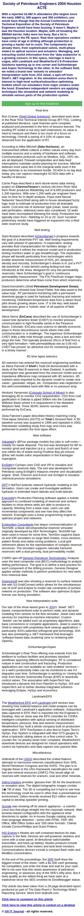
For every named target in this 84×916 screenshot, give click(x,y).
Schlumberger (44, 236)
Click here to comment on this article (27, 899)
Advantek (8, 441)
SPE (50, 859)
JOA (52, 607)
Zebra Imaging (11, 782)
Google (6, 806)
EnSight (7, 465)
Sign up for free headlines (42, 103)
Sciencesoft (9, 581)
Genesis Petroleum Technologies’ (45, 558)
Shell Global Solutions (34, 116)
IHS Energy (9, 833)
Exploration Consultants (18, 524)
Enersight (8, 498)
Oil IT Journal (14, 911)
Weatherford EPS (19, 702)
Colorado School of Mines (47, 392)
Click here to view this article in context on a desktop (38, 905)
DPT (5, 485)
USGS (28, 759)
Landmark (44, 702)
